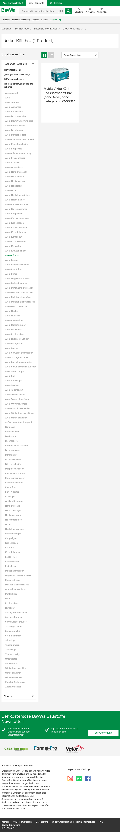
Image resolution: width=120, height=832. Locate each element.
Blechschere (11, 441)
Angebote (54, 20)
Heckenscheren (13, 515)
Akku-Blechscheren (15, 125)
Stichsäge (10, 640)
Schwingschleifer (13, 626)
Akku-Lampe (11, 260)
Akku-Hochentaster (15, 199)
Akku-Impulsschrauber (16, 204)
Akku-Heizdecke (13, 185)
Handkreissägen (13, 510)
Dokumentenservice (85, 821)
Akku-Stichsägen (13, 380)
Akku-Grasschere (14, 167)
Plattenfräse (11, 594)
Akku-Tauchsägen (14, 390)
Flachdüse (10, 487)
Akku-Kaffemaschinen (16, 209)
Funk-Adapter (12, 492)
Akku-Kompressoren (15, 241)
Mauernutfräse (12, 580)
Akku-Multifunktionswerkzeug (20, 301)
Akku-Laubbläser (13, 269)
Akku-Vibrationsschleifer (17, 408)
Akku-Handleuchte (14, 176)
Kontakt (44, 20)
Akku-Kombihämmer (15, 232)
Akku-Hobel (11, 190)
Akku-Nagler (11, 311)
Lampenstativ (12, 561)
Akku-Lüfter (11, 274)
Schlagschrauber (13, 617)
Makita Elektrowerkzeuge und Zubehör (18, 85)
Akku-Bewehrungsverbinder (19, 121)
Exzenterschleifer (14, 482)
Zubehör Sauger (13, 686)
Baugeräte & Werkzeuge (17, 74)
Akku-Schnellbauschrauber (18, 362)
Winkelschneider (13, 677)
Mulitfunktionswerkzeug (17, 584)
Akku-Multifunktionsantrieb (19, 292)
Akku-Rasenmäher (14, 320)
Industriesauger (13, 533)
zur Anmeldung (103, 732)
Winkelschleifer (13, 672)
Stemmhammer (13, 635)
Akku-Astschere (13, 107)
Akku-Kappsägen (13, 213)
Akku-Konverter (13, 246)
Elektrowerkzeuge (14, 79)
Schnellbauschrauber (15, 621)
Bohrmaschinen (13, 459)
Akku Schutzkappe (14, 371)
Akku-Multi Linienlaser (16, 306)
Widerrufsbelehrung (62, 821)
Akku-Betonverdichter (16, 116)
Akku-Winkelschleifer (16, 417)
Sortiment (5, 20)
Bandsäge (10, 427)
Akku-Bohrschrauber (15, 134)
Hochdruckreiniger (14, 529)
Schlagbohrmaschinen (16, 612)
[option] (16, 749)
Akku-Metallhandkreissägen (19, 288)
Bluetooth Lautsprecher (17, 445)
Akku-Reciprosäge (14, 334)
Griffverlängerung (14, 501)
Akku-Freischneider (15, 158)
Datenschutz (42, 821)
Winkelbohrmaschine (15, 668)
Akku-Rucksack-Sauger (17, 339)
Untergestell (11, 659)
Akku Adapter (12, 102)
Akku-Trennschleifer (15, 394)
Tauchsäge (10, 649)
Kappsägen (10, 538)
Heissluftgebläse (13, 519)
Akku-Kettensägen (14, 223)
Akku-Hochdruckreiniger (17, 195)
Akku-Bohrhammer (14, 130)
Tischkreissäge (12, 654)
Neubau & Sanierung (21, 20)
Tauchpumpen (12, 645)
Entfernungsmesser (15, 478)
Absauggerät (11, 93)
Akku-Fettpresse (13, 148)
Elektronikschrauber (15, 473)
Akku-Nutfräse (12, 315)
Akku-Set (10, 376)
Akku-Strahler (12, 385)
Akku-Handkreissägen (16, 172)
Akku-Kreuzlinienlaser (16, 250)
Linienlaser (10, 566)
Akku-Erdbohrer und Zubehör (20, 139)
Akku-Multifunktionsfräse (18, 297)
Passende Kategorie (15, 64)
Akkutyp (8, 696)
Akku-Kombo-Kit (13, 236)
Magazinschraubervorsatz (18, 575)
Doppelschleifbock (14, 468)
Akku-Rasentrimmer (15, 325)
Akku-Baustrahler (14, 111)
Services (35, 20)
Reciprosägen (12, 603)
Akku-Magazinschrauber (17, 278)
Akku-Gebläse (12, 162)
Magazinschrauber (14, 570)
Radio (8, 598)
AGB (15, 821)
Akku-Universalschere (16, 403)
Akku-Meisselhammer (16, 283)
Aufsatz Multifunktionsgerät (19, 422)
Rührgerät (10, 608)
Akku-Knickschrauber (16, 227)
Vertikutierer (11, 663)
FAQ (101, 821)
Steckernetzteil (12, 631)
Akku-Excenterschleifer (17, 144)
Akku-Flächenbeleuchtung (18, 153)
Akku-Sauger (11, 348)
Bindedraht (10, 436)
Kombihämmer (12, 552)
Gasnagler (10, 496)
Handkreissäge (12, 505)
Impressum (26, 821)
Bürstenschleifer (13, 464)
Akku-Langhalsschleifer (17, 264)
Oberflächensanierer (15, 589)
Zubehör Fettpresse (15, 682)
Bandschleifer (12, 431)
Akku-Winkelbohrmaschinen (19, 413)
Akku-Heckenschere (15, 181)
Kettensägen (11, 543)
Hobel (8, 524)
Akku (7, 97)
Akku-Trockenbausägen (17, 399)
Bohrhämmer (11, 454)
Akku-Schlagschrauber (16, 357)
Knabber (9, 547)
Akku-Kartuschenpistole (17, 218)
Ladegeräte (11, 557)
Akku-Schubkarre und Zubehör (20, 366)
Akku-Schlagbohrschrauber (19, 352)
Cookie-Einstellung (10, 825)
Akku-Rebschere (13, 329)
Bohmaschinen (12, 450)
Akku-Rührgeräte (13, 343)
